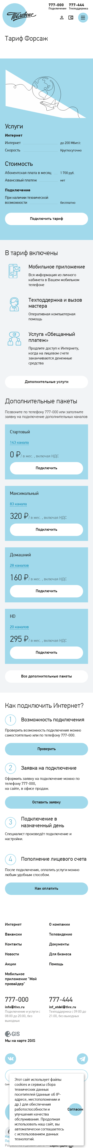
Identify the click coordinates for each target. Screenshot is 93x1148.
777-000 (56, 5)
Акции (10, 964)
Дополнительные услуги (46, 382)
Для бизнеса (60, 954)
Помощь (56, 964)
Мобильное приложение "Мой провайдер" (21, 979)
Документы (59, 944)
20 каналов (19, 627)
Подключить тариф (46, 219)
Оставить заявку (46, 802)
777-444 (76, 5)
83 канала (18, 504)
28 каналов (19, 566)
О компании (59, 925)
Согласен (75, 1110)
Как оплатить (46, 889)
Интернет (13, 925)
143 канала (19, 443)
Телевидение (60, 935)
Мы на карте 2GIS (46, 1037)
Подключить (46, 468)
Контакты (13, 944)
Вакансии (13, 935)
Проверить (46, 749)
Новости (12, 954)
